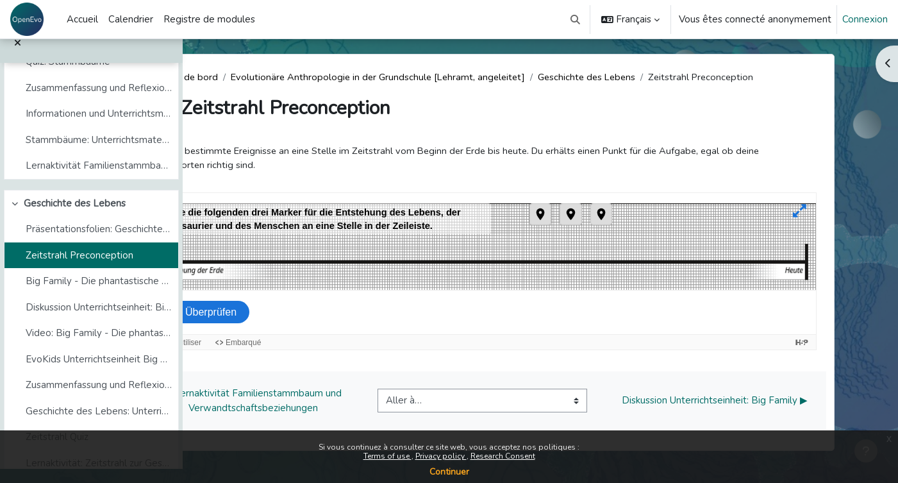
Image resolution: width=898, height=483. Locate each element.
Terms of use (387, 456)
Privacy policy (441, 456)
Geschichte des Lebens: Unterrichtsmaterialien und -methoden (99, 425)
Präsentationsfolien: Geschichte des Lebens (99, 243)
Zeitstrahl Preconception (79, 269)
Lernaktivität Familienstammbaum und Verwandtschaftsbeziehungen (99, 179)
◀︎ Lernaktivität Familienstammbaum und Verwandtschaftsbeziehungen (318, 402)
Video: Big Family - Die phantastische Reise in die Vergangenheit (99, 347)
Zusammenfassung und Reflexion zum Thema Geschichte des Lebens (99, 399)
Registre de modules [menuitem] (209, 19)
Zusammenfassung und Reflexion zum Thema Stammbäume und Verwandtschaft (99, 102)
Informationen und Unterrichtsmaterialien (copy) (99, 127)
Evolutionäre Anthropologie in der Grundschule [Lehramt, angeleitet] (446, 77)
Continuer (449, 472)
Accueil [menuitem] (82, 19)
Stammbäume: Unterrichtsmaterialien (99, 154)
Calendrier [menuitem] (130, 19)
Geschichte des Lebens (75, 217)
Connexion (865, 19)
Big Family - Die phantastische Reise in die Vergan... (99, 295)
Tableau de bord (247, 77)
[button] (576, 19)
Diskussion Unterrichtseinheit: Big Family (99, 321)
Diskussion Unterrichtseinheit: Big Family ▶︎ (778, 401)
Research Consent (502, 456)
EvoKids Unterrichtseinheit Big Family (99, 373)
